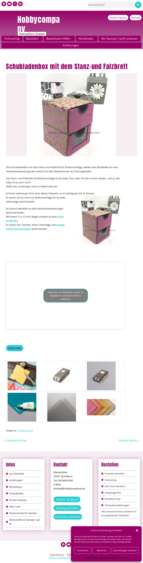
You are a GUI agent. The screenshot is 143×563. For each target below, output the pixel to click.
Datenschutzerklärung (108, 557)
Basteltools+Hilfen (58, 39)
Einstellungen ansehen (125, 550)
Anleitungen (71, 45)
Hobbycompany (38, 24)
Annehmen (82, 550)
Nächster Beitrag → (129, 440)
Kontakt (135, 17)
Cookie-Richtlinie (91, 557)
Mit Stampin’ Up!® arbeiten (119, 39)
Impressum (124, 557)
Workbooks (85, 39)
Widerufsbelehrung (61, 558)
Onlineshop (12, 39)
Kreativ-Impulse (118, 17)
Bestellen (32, 39)
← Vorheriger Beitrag (14, 440)
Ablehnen (102, 550)
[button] (137, 530)
